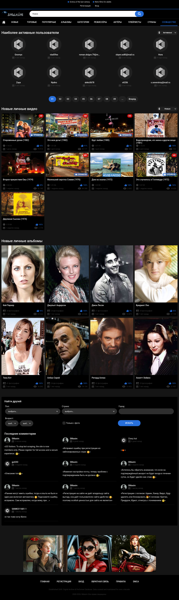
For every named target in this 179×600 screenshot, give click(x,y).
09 (115, 99)
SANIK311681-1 (19, 509)
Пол (7, 406)
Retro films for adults (103, 2)
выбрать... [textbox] (12, 411)
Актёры (118, 22)
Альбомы (66, 22)
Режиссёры (100, 22)
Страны (152, 22)
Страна (65, 406)
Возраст (9, 418)
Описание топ (13, 473)
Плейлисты (134, 22)
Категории (83, 22)
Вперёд (132, 99)
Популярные (49, 22)
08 (107, 99)
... (122, 99)
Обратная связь (100, 581)
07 (99, 99)
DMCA (136, 581)
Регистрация (85, 6)
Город (121, 406)
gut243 (15, 462)
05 (83, 99)
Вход (97, 6)
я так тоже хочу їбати (15, 517)
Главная (3, 22)
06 (91, 99)
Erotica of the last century (80, 2)
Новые (14, 22)
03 (68, 99)
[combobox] (32, 411)
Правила (121, 581)
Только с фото (73, 423)
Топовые (32, 22)
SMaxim (15, 438)
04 (76, 99)
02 (60, 99)
